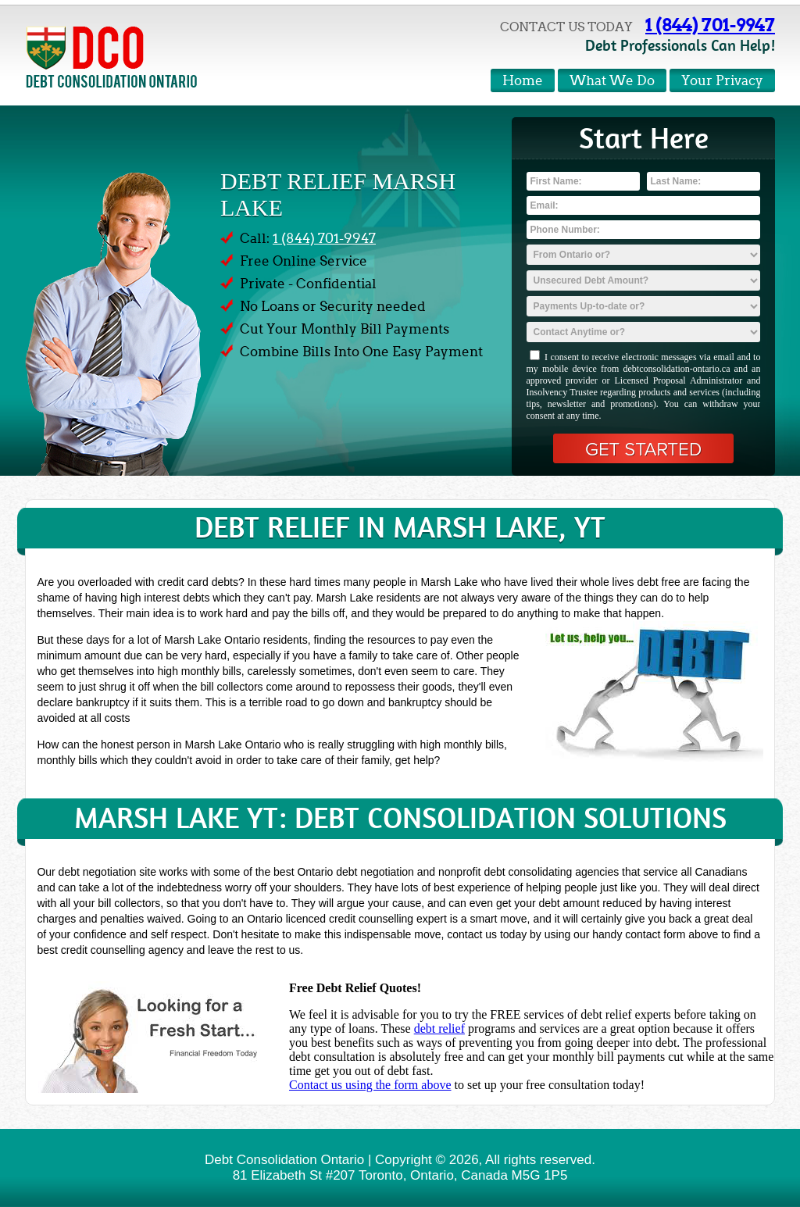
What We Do (612, 81)
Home (522, 81)
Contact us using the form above (370, 1084)
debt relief (439, 1028)
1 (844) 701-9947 (710, 25)
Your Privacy (722, 81)
